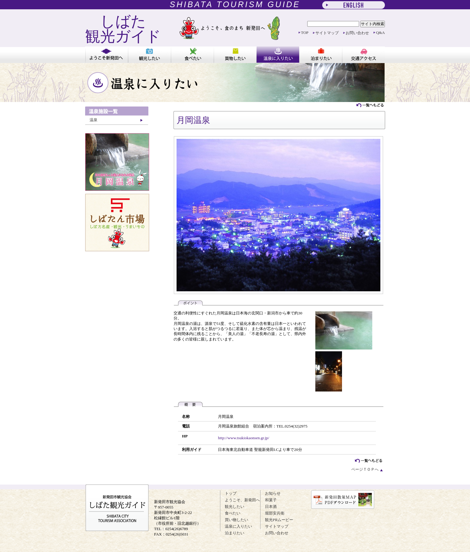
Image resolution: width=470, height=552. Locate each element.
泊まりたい (320, 54)
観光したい (149, 54)
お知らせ (273, 493)
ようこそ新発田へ (106, 54)
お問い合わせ (357, 33)
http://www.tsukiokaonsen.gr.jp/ (243, 438)
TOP (304, 32)
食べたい (192, 54)
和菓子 (271, 500)
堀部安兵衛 (274, 513)
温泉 (93, 120)
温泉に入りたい (277, 54)
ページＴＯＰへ (367, 469)
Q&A (380, 32)
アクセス (363, 54)
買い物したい (235, 54)
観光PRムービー (279, 520)
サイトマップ (327, 33)
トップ (230, 493)
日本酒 (271, 506)
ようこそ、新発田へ (242, 500)
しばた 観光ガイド (123, 29)
